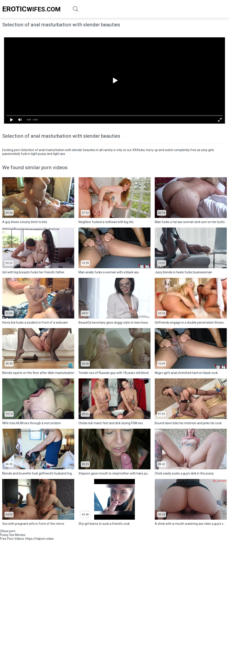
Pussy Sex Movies (12, 535)
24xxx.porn (7, 531)
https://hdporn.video (39, 538)
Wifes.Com (31, 9)
